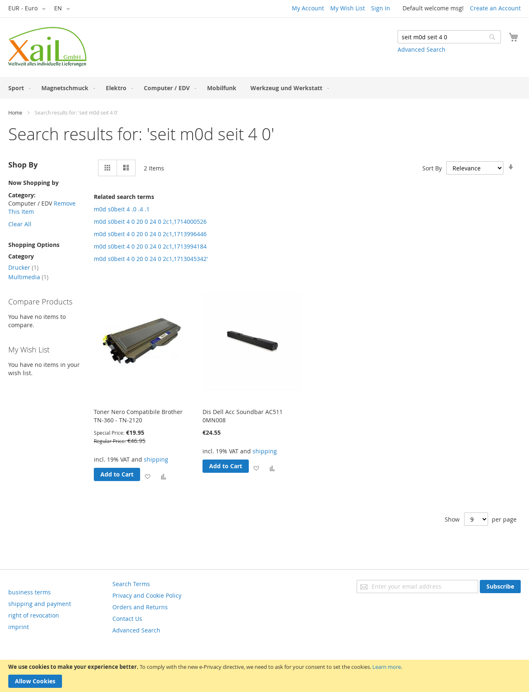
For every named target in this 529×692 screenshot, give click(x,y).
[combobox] (449, 36)
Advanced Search (422, 49)
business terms (29, 592)
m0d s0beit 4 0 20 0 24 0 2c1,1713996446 (150, 234)
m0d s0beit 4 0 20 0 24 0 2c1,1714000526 (150, 221)
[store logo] (47, 47)
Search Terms (131, 584)
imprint (18, 627)
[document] (264, 676)
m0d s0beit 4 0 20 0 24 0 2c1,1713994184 (150, 246)
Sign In (380, 8)
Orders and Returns (140, 607)
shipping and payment (39, 604)
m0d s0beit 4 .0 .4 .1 (122, 209)
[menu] (264, 88)
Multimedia (28, 277)
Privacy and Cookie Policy (146, 595)
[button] (28, 8)
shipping (156, 459)
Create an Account (495, 8)
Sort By (432, 168)
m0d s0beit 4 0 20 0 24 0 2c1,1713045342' (151, 259)
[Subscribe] (500, 586)
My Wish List (347, 8)
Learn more (386, 666)
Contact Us (127, 619)
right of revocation (33, 615)
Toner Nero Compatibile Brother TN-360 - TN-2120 (138, 416)
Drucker (23, 267)
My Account (308, 8)
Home (15, 112)
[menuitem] (17, 88)
